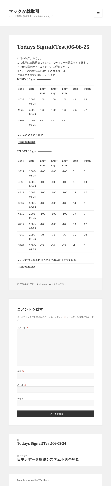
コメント (23, 327)
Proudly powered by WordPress (33, 480)
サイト (20, 398)
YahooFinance (26, 141)
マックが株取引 (24, 11)
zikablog (43, 284)
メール (21, 384)
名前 (20, 371)
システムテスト (58, 284)
